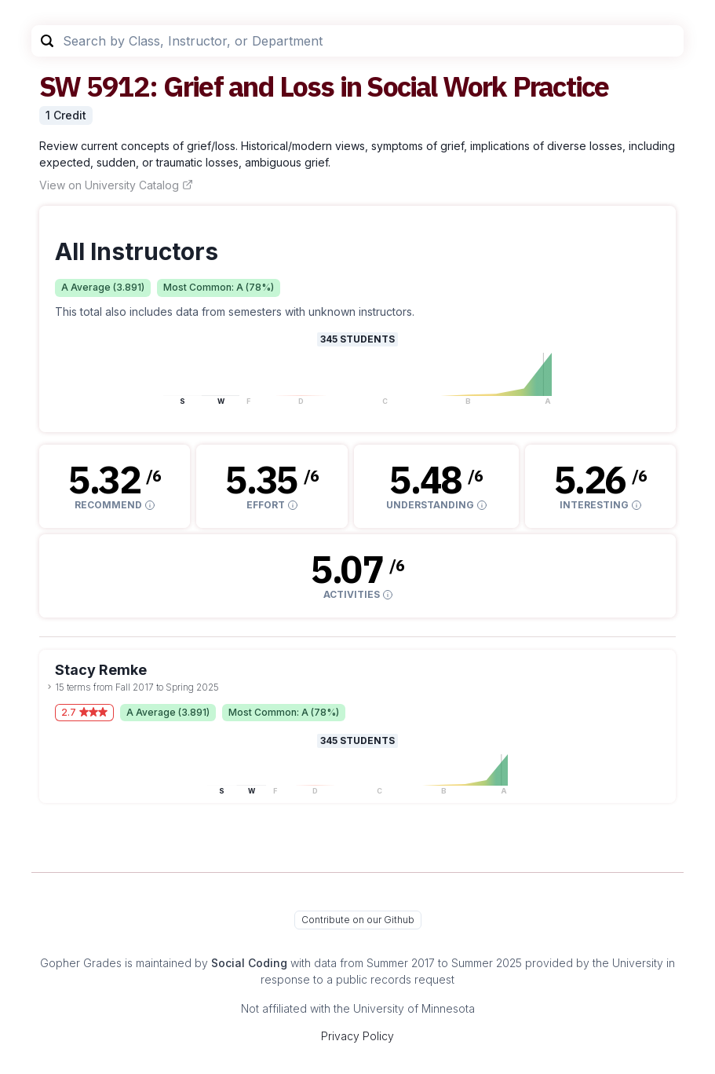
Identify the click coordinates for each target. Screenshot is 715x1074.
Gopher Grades (81, 963)
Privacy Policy (357, 1036)
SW (59, 86)
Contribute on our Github (357, 920)
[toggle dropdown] (49, 686)
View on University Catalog (116, 185)
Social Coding (249, 963)
